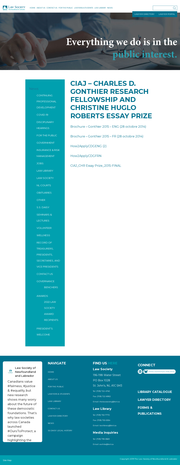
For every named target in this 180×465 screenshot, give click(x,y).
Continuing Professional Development (46, 101)
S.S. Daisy (43, 207)
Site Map (7, 460)
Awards (42, 295)
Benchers (51, 287)
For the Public (66, 8)
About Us (41, 8)
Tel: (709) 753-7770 (101, 415)
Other (41, 199)
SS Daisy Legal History (60, 430)
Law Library (100, 8)
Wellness (43, 235)
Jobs (40, 163)
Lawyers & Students (83, 8)
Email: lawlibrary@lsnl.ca (104, 425)
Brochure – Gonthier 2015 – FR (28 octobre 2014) (106, 136)
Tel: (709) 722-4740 (101, 391)
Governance (45, 281)
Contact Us (52, 8)
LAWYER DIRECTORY (144, 14)
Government (45, 142)
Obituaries (44, 192)
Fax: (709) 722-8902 (102, 396)
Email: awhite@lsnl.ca (103, 444)
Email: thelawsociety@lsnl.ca (106, 401)
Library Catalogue (155, 392)
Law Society (45, 177)
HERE (112, 363)
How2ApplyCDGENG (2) (88, 146)
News (110, 8)
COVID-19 (42, 114)
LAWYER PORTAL (167, 14)
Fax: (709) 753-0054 (101, 420)
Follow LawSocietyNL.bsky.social (159, 371)
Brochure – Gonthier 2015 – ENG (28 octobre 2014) (108, 126)
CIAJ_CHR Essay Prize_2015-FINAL (95, 165)
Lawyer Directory (58, 416)
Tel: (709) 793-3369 (101, 439)
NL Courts (44, 185)
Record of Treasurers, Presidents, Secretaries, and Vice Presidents (48, 254)
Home (32, 8)
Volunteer (44, 227)
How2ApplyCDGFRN (86, 156)
